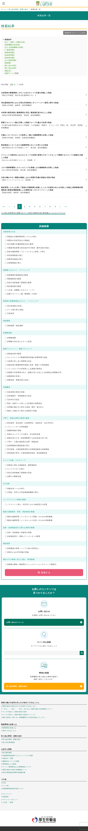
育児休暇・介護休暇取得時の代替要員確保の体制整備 (27, 449)
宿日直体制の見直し (14, 306)
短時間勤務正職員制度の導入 (17, 445)
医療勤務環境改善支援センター (13, 788)
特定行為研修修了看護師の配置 (18, 282)
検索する (44, 572)
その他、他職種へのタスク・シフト (20, 290)
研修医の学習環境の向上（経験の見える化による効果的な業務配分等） (34, 372)
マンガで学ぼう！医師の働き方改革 (15, 712)
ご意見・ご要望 (8, 802)
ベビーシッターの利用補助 (16, 427)
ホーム (3, 9)
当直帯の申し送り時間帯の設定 (18, 361)
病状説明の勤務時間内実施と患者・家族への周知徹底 (27, 365)
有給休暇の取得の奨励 (15, 392)
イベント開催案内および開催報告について (17, 767)
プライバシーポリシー (10, 799)
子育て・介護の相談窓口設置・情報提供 (21, 442)
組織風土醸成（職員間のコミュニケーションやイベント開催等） (31, 564)
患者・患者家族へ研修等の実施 (18, 532)
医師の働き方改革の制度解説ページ (15, 770)
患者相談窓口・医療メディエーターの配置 (22, 536)
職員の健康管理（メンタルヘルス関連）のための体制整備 (28, 516)
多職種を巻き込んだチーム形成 (18, 341)
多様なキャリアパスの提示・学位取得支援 (22, 434)
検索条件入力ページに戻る (75, 33)
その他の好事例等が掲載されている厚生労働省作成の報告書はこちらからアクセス (33, 213)
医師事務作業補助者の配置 (16, 275)
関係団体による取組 (9, 764)
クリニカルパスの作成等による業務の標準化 (23, 369)
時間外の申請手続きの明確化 (17, 240)
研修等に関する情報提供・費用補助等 (21, 465)
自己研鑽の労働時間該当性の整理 (19, 244)
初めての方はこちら (9, 730)
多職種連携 (10, 338)
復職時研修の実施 (13, 430)
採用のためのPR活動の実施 (17, 552)
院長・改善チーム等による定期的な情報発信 (23, 403)
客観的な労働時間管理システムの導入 (21, 236)
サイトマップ (7, 794)
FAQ (4, 783)
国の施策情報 (7, 752)
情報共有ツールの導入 (15, 488)
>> (66, 207)
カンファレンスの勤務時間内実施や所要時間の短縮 (26, 357)
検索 (82, 653)
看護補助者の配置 (13, 279)
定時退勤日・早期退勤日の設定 (18, 396)
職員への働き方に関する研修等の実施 (21, 411)
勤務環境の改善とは (9, 728)
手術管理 (9, 313)
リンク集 (6, 785)
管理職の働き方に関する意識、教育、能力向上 (24, 407)
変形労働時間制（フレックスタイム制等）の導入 (25, 252)
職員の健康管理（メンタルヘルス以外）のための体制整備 (28, 520)
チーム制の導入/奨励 (14, 310)
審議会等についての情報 (11, 761)
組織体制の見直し (13, 376)
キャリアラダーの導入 (15, 469)
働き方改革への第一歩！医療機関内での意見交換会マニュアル (24, 717)
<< (4, 207)
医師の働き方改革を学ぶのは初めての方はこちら (19, 706)
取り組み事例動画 (9, 742)
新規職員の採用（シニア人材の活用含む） (22, 548)
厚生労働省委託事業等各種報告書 (14, 772)
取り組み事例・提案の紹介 (18, 9)
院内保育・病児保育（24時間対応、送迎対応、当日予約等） (29, 423)
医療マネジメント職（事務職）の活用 (21, 294)
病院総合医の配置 (13, 354)
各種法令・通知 (8, 758)
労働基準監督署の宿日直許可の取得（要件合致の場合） (28, 248)
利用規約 (6, 797)
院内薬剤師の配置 (13, 286)
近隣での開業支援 (13, 476)
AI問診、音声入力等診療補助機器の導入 (21, 492)
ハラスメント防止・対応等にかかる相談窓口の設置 (26, 504)
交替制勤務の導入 (13, 263)
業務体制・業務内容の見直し (17, 380)
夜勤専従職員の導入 (14, 259)
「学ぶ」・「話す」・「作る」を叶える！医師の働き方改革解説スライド (27, 709)
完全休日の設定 (12, 399)
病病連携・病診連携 (14, 325)
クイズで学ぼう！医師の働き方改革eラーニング (19, 714)
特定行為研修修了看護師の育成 (18, 473)
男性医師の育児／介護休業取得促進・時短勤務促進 (26, 453)
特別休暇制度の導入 (14, 255)
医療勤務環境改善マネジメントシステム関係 (18, 755)
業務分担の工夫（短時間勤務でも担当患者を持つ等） (27, 438)
